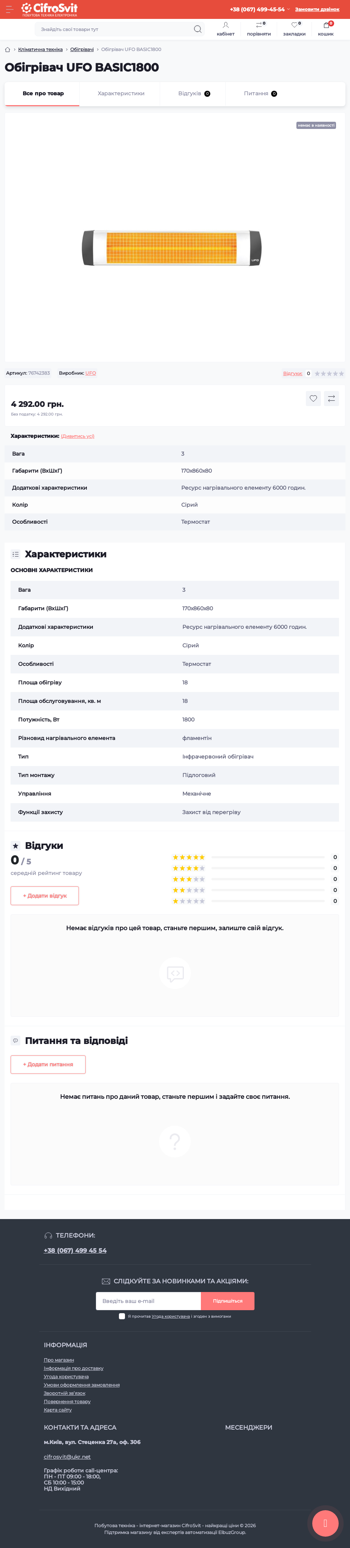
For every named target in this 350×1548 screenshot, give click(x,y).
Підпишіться (227, 1301)
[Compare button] (331, 398)
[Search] (198, 29)
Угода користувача (171, 1316)
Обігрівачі (82, 49)
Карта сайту (58, 1410)
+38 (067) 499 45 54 (75, 1250)
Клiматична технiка (40, 49)
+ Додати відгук (44, 895)
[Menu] (10, 9)
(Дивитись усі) (77, 436)
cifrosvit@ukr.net (67, 1456)
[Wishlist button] (313, 398)
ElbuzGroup (231, 1532)
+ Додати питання (48, 1064)
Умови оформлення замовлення (82, 1385)
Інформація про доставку (73, 1368)
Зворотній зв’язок (64, 1393)
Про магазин (59, 1360)
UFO (90, 373)
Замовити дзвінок (317, 9)
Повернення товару (67, 1401)
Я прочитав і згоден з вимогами (179, 1316)
